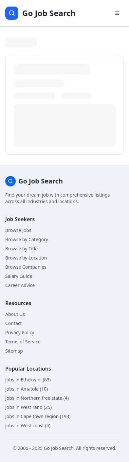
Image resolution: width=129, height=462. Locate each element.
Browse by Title (21, 248)
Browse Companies (25, 267)
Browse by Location (26, 258)
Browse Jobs (18, 230)
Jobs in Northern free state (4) (37, 398)
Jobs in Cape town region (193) (37, 416)
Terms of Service (23, 341)
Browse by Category (26, 239)
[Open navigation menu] (117, 13)
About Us (15, 314)
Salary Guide (18, 276)
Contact (13, 323)
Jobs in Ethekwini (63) (28, 379)
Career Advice (20, 285)
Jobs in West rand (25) (28, 407)
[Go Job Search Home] (40, 13)
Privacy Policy (19, 332)
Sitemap (14, 351)
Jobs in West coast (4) (27, 425)
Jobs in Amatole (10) (26, 389)
